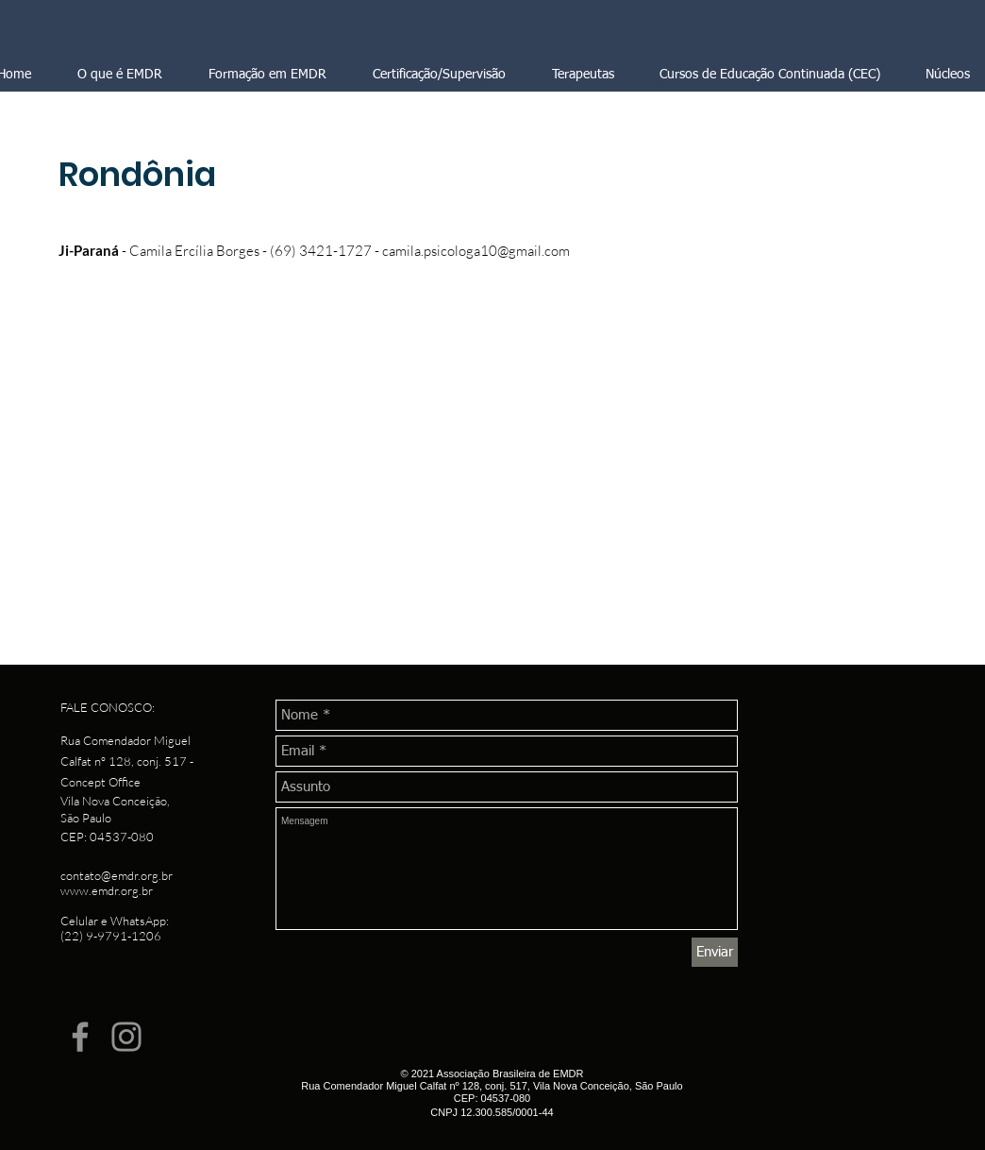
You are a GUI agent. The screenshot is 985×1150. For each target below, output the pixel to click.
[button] (438, 74)
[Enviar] (715, 952)
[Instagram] (126, 1037)
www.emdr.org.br (106, 890)
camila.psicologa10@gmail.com (476, 251)
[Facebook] (80, 1037)
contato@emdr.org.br (116, 875)
